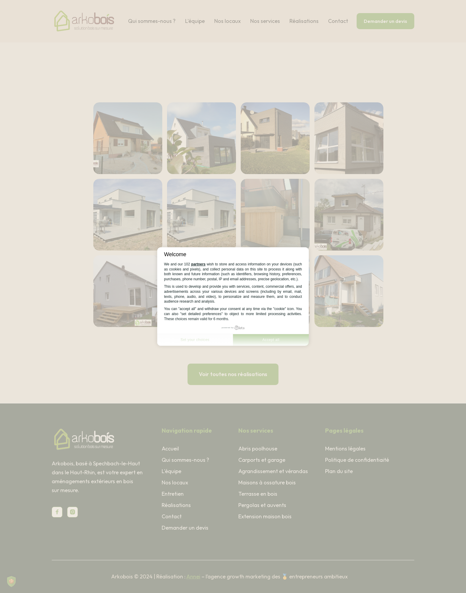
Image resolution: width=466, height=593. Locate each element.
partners (198, 264)
